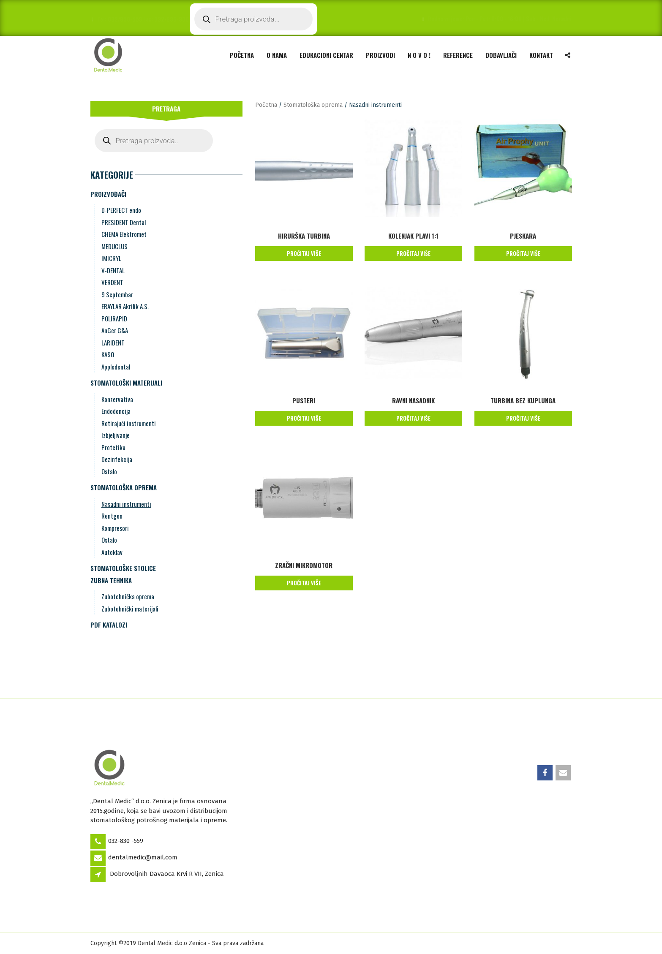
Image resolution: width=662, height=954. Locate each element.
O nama (277, 55)
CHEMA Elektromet (124, 234)
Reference (458, 55)
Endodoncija (116, 411)
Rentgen (112, 515)
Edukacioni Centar (326, 55)
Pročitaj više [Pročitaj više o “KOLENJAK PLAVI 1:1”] (413, 253)
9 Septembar (117, 294)
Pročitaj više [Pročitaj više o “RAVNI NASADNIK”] (413, 418)
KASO (107, 354)
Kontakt (541, 55)
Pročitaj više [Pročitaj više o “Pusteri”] (304, 418)
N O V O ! (419, 55)
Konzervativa (117, 399)
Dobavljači (501, 55)
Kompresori (115, 528)
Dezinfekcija (116, 459)
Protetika (113, 447)
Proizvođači (108, 193)
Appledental (115, 366)
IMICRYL (111, 258)
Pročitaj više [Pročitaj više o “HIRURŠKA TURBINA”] (304, 253)
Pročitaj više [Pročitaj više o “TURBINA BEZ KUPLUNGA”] (523, 418)
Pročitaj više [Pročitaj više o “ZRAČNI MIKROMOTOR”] (304, 583)
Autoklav (112, 552)
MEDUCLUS (114, 246)
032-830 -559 (125, 841)
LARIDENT (113, 342)
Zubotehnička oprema (127, 596)
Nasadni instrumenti (126, 503)
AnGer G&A (114, 330)
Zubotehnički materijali (129, 608)
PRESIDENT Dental (123, 222)
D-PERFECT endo (121, 210)
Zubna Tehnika (111, 580)
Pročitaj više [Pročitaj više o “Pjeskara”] (523, 253)
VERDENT (112, 282)
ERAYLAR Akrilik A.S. (125, 306)
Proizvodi (380, 55)
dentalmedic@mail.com (142, 857)
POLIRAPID (114, 318)
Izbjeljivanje (115, 435)
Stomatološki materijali (126, 382)
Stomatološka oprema (123, 487)
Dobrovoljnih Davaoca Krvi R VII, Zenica (167, 874)
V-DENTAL (113, 270)
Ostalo (109, 471)
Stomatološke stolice (123, 568)
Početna (242, 55)
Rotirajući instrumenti (128, 423)
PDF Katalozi (108, 624)
